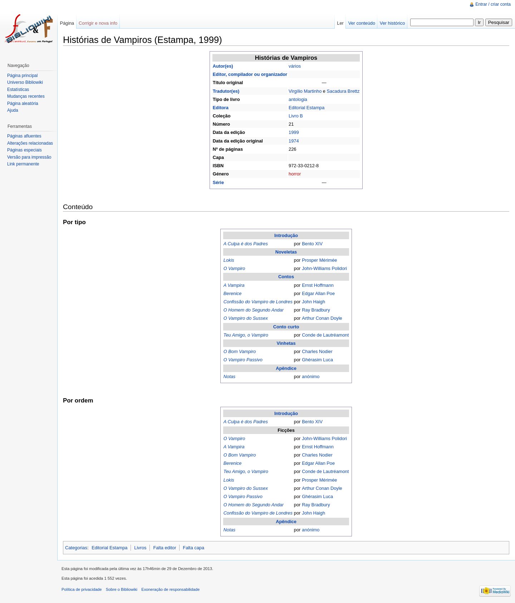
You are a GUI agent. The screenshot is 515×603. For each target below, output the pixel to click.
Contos (286, 276)
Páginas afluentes (24, 136)
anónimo (310, 376)
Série (218, 182)
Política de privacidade (82, 589)
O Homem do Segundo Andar (254, 310)
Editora (221, 107)
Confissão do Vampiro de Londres (258, 301)
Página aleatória (22, 103)
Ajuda (12, 110)
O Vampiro (234, 268)
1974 (294, 141)
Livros (140, 547)
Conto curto (286, 326)
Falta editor (164, 547)
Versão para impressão (29, 157)
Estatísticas (18, 89)
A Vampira (234, 285)
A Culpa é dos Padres (246, 243)
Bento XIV (312, 243)
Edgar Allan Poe (318, 293)
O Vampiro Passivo (243, 359)
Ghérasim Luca (317, 359)
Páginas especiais (24, 150)
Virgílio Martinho (305, 91)
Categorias (76, 547)
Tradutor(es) (226, 91)
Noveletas (286, 252)
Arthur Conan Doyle (322, 318)
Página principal (22, 75)
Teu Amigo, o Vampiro (246, 335)
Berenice (233, 293)
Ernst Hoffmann (318, 285)
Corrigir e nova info (98, 23)
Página (67, 23)
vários (295, 66)
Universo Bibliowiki (25, 82)
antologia (298, 99)
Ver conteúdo (361, 23)
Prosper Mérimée (319, 260)
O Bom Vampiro (240, 351)
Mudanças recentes (26, 96)
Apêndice (286, 368)
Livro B (296, 116)
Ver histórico (392, 23)
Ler (340, 23)
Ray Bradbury (316, 310)
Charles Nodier (317, 351)
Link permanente (23, 164)
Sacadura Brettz (343, 91)
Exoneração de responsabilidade (170, 589)
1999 (294, 132)
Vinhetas (285, 343)
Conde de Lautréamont (325, 335)
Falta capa (193, 547)
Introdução (286, 235)
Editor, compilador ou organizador (250, 74)
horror (295, 174)
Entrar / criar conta (493, 4)
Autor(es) (223, 66)
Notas (229, 376)
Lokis (229, 260)
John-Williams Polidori (324, 268)
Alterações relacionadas (30, 143)
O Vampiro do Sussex (246, 318)
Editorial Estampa (306, 107)
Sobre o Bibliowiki (121, 589)
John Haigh (313, 301)
